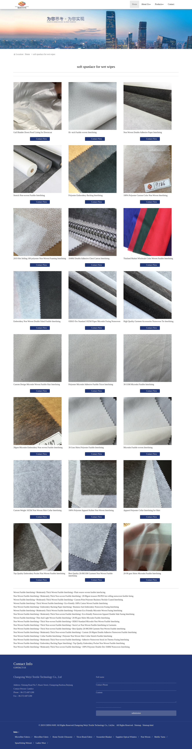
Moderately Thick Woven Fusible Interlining (54, 592)
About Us (146, 4)
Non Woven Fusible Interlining (26, 596)
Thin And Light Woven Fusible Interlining (53, 618)
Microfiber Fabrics (22, 737)
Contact (171, 4)
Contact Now (41, 139)
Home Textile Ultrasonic (63, 737)
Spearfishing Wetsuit (23, 743)
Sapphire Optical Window (126, 737)
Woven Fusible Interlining (24, 592)
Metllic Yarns (159, 737)
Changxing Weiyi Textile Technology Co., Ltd (92, 725)
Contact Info (22, 664)
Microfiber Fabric (41, 737)
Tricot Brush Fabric (84, 737)
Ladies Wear (41, 743)
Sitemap (137, 725)
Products (159, 4)
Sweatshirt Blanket (104, 737)
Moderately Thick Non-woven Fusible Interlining (60, 596)
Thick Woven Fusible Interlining (49, 603)
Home (134, 4)
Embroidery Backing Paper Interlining (55, 607)
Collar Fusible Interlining (50, 636)
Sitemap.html (148, 725)
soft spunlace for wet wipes (44, 54)
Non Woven (145, 737)
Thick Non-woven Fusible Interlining (55, 621)
